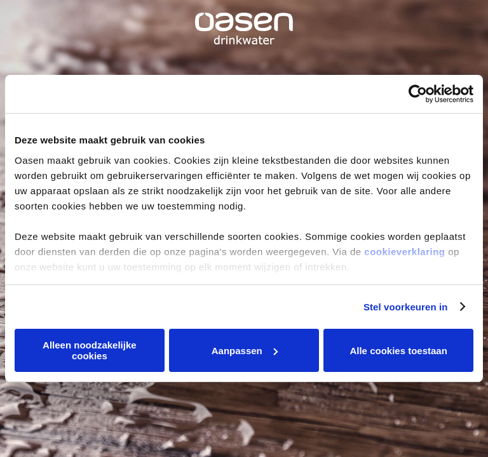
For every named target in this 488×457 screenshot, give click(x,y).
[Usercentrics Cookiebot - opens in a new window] (417, 93)
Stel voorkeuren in (405, 306)
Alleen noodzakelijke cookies (90, 350)
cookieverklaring (404, 251)
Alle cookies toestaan (398, 350)
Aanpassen (245, 350)
